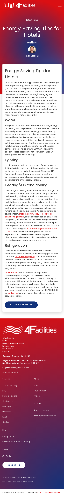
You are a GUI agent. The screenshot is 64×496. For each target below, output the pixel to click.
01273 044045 (41, 410)
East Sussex (7, 481)
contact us (12, 293)
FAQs (4, 417)
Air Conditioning (9, 385)
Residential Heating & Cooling (16, 441)
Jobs (36, 385)
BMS (4, 391)
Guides (5, 422)
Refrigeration (8, 436)
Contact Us (7, 401)
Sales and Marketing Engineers (49, 492)
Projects (38, 396)
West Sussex (17, 481)
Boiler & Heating (9, 396)
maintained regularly (25, 256)
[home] (19, 5)
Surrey (30, 481)
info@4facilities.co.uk (45, 415)
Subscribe (14, 465)
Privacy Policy (40, 391)
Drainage (6, 406)
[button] (60, 5)
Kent (25, 481)
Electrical (6, 411)
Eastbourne (7, 349)
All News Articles (21, 305)
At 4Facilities (11, 272)
